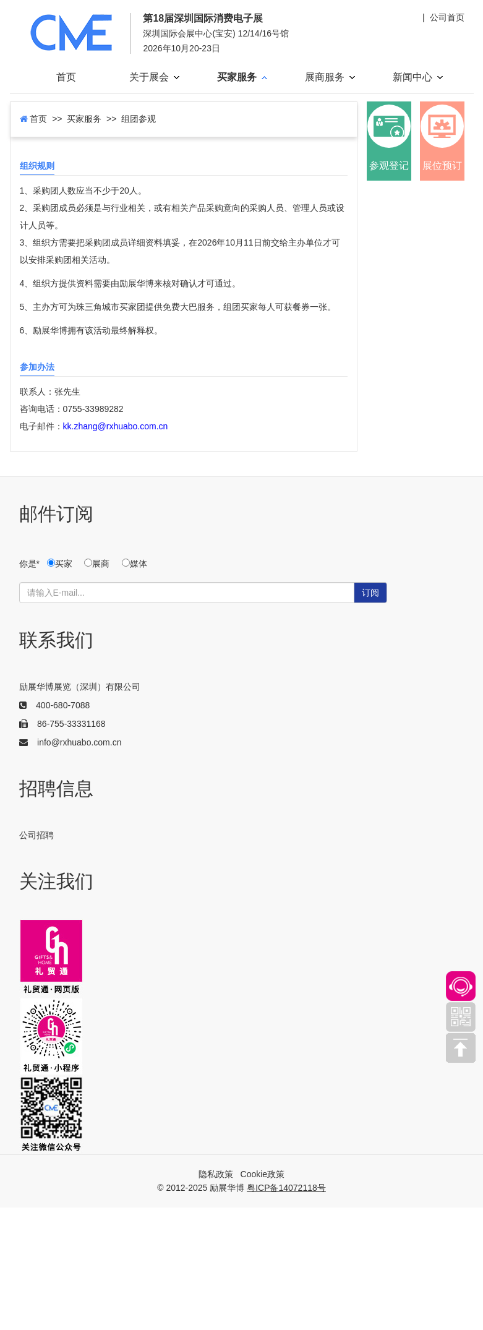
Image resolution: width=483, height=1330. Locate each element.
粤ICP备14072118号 (286, 1188)
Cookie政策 (263, 1174)
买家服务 (242, 77)
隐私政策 (216, 1174)
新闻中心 (418, 77)
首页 (66, 77)
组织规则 (37, 166)
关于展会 (154, 77)
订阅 (370, 593)
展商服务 (330, 77)
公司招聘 (36, 835)
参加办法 (37, 367)
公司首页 (447, 17)
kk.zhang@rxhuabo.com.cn (115, 426)
